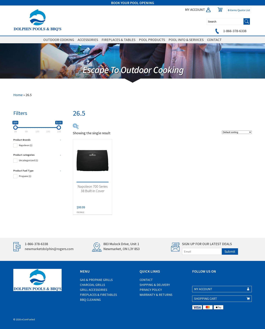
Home (18, 95)
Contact (146, 280)
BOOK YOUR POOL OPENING (132, 3)
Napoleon (25, 145)
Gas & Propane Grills (96, 280)
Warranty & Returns (156, 295)
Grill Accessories (93, 290)
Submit (230, 251)
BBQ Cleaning (90, 300)
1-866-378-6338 (230, 31)
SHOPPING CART (205, 299)
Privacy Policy (151, 290)
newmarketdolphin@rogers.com (49, 249)
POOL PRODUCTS (152, 39)
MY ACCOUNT (198, 9)
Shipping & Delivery (155, 285)
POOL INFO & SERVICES (186, 39)
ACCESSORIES (88, 39)
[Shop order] (237, 132)
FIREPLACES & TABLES (118, 39)
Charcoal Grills (92, 285)
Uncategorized (28, 160)
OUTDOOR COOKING (58, 39)
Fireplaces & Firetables (98, 295)
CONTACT (214, 39)
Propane (25, 176)
